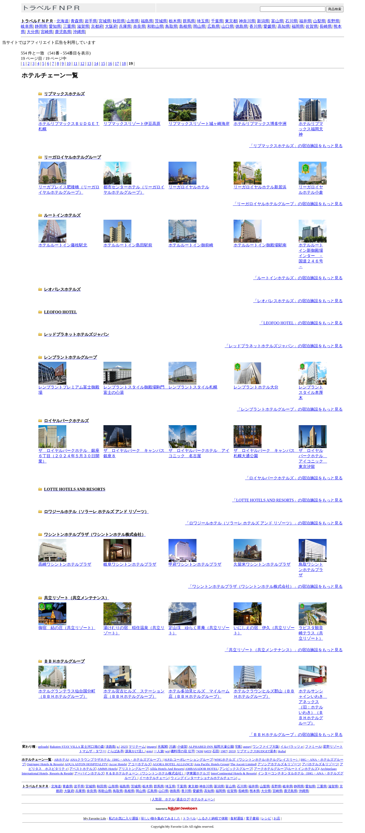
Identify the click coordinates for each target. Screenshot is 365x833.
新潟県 (263, 21)
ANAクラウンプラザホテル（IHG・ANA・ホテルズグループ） (116, 759)
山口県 (227, 26)
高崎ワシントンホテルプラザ (64, 562)
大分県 (33, 32)
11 (75, 63)
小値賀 (182, 746)
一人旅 (159, 751)
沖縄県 (79, 32)
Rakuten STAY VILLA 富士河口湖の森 (77, 746)
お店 (276, 818)
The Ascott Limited (243, 764)
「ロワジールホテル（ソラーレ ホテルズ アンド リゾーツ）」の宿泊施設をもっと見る (264, 523)
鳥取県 (171, 26)
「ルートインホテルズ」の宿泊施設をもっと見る (298, 278)
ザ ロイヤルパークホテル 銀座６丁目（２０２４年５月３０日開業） (68, 454)
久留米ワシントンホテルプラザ (262, 562)
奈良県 (139, 26)
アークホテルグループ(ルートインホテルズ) (286, 769)
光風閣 (163, 746)
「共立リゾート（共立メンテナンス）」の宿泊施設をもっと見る (284, 650)
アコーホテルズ (139, 764)
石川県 (291, 21)
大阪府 (111, 26)
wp (167, 751)
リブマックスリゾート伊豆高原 (131, 122)
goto (149, 751)
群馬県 (189, 21)
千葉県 (217, 21)
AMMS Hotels (107, 769)
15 (103, 63)
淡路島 (110, 746)
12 (82, 63)
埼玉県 (203, 21)
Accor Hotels (117, 764)
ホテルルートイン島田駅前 (127, 243)
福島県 (147, 21)
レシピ (266, 818)
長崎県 (326, 26)
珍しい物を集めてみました (160, 818)
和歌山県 (155, 26)
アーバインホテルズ (89, 773)
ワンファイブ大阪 (265, 746)
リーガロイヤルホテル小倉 (313, 188)
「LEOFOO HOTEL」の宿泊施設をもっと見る (301, 323)
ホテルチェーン (202, 799)
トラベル (189, 818)
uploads (43, 746)
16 (110, 63)
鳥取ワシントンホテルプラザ (313, 567)
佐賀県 (312, 26)
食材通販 (237, 818)
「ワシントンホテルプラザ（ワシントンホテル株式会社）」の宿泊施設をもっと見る (265, 586)
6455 (207, 751)
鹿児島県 (63, 32)
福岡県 (298, 26)
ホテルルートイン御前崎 (191, 243)
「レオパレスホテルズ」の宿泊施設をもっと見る (298, 301)
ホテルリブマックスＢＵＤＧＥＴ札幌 (68, 124)
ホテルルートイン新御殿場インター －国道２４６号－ (313, 254)
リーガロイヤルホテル (189, 185)
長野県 (333, 21)
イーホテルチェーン (154, 778)
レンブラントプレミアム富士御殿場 (68, 388)
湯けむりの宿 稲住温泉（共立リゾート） (133, 628)
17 (117, 63)
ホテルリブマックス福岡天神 (313, 127)
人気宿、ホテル (163, 799)
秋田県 (119, 21)
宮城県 (105, 21)
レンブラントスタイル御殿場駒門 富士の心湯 (136, 388)
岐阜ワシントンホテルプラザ (129, 562)
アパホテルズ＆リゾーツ (320, 764)
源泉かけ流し (135, 751)
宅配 (238, 746)
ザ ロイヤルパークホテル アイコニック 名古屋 (199, 451)
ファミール (313, 746)
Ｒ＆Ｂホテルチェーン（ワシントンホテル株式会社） (145, 773)
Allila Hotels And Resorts (167, 769)
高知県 (284, 26)
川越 (172, 746)
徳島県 (241, 26)
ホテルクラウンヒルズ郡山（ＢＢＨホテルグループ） (264, 692)
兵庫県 (125, 26)
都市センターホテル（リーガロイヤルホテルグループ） (133, 188)
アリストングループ (133, 769)
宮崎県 (47, 32)
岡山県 (199, 26)
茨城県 (161, 21)
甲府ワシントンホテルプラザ (195, 562)
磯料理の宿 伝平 (182, 751)
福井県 (305, 21)
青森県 (77, 21)
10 (69, 63)
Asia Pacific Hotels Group (211, 764)
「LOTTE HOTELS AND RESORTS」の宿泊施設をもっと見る (287, 500)
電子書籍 (252, 818)
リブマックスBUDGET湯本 (257, 751)
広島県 (213, 26)
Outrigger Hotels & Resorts (45, 764)
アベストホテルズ (82, 769)
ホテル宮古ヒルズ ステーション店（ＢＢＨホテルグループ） (133, 692)
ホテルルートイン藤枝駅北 (62, 243)
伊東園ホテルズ (197, 773)
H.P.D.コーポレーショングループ (188, 759)
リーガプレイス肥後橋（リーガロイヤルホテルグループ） (68, 188)
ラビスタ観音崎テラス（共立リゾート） (313, 631)
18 (124, 63)
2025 (124, 746)
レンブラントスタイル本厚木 (313, 390)
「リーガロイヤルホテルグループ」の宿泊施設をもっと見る (288, 204)
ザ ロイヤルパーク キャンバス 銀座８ (136, 451)
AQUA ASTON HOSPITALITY (86, 764)
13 (89, 63)
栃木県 (175, 21)
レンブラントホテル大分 (256, 385)
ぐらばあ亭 (115, 751)
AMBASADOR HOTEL (201, 769)
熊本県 (255, 791)
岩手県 (91, 21)
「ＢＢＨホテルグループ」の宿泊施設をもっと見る (296, 734)
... (239, 778)
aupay (247, 746)
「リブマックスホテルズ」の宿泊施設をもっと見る (296, 146)
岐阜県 (27, 26)
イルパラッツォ (291, 746)
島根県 (185, 26)
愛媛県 (269, 26)
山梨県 (319, 21)
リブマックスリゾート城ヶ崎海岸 (199, 122)
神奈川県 (247, 21)
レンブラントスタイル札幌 (193, 385)
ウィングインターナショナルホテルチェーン (204, 778)
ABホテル (61, 759)
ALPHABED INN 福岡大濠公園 (211, 746)
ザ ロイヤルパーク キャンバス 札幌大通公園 (266, 451)
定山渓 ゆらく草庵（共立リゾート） (199, 628)
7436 (199, 751)
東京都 (231, 21)
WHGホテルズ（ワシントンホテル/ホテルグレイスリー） (256, 759)
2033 (232, 751)
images (151, 746)
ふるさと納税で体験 (213, 818)
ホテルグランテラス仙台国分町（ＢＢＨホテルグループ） (66, 692)
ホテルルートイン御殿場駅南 (260, 243)
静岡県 (41, 26)
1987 (223, 751)
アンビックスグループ (235, 769)
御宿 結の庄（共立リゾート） (66, 626)
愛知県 (55, 26)
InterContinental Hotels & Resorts (233, 773)
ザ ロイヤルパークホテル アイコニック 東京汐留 (313, 457)
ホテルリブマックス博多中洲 (260, 122)
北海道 (62, 21)
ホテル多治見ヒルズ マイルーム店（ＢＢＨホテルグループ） (199, 692)
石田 (215, 751)
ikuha (281, 751)
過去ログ (183, 799)
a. (118, 746)
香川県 (255, 26)
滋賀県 (83, 26)
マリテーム (137, 746)
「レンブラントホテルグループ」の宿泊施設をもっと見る (290, 409)
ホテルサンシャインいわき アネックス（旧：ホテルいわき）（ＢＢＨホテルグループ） (313, 705)
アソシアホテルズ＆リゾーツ (278, 764)
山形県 (133, 21)
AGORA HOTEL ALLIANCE (173, 764)
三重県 (69, 26)
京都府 (97, 26)
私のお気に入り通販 (124, 818)
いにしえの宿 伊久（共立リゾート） (264, 628)
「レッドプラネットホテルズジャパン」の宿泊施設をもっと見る (284, 346)
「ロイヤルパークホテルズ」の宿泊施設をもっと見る (294, 478)
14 (96, 63)
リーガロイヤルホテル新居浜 (260, 185)
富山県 (277, 21)
